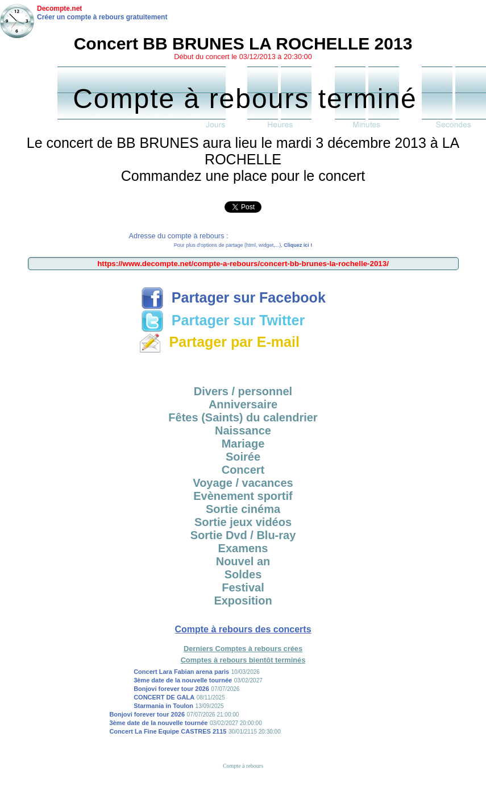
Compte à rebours (243, 766)
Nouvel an (243, 561)
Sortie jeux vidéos (243, 522)
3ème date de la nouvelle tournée (183, 680)
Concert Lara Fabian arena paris (181, 671)
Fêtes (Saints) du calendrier (242, 417)
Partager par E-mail (219, 342)
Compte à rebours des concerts (243, 629)
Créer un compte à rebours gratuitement (102, 17)
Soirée (243, 456)
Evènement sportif (242, 496)
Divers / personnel (243, 391)
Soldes (243, 574)
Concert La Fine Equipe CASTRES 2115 (167, 731)
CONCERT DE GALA (164, 697)
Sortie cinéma (243, 509)
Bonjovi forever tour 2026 (171, 688)
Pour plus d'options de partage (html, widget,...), (243, 245)
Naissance (243, 430)
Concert (243, 469)
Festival (243, 587)
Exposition (243, 600)
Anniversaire (243, 404)
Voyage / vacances (243, 483)
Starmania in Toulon (163, 705)
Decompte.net (59, 9)
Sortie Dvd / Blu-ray (243, 535)
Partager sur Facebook (233, 297)
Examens (243, 548)
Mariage (243, 443)
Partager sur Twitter (223, 320)
